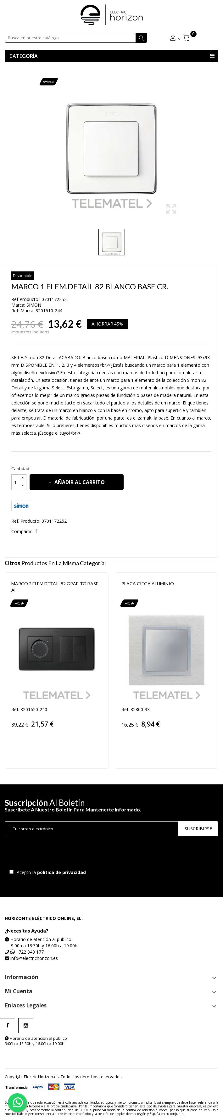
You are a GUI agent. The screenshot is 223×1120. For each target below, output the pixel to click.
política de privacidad (62, 872)
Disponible (22, 275)
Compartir (37, 531)
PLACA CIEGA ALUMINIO (147, 583)
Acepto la (50, 872)
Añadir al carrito (79, 482)
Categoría (23, 56)
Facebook (7, 1025)
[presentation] (57, 854)
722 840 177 (31, 952)
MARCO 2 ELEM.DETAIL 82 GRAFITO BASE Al (54, 587)
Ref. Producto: (25, 521)
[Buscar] (76, 38)
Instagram (25, 1025)
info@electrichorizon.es (34, 958)
